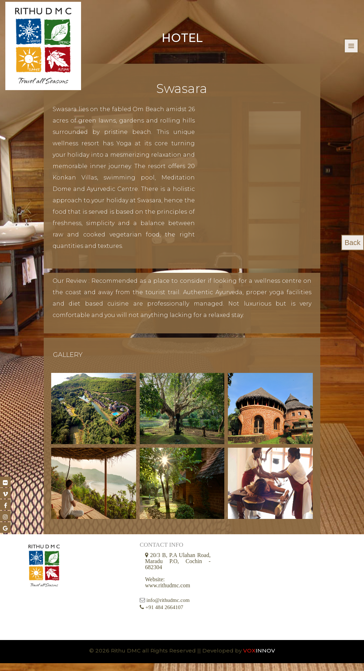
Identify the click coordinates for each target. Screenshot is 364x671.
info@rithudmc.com (168, 608)
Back (352, 242)
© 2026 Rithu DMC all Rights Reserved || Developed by (166, 658)
